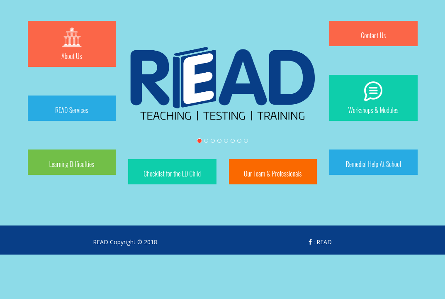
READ (100, 242)
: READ (320, 242)
